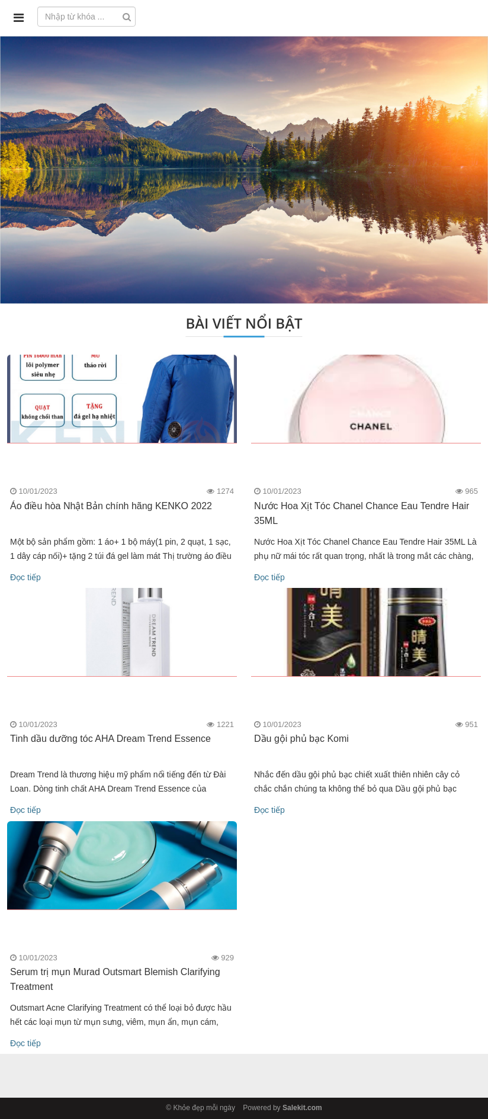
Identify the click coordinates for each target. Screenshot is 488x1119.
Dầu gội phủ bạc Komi (301, 739)
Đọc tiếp (25, 577)
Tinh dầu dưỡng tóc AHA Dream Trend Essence (110, 739)
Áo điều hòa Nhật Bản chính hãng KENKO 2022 (111, 506)
